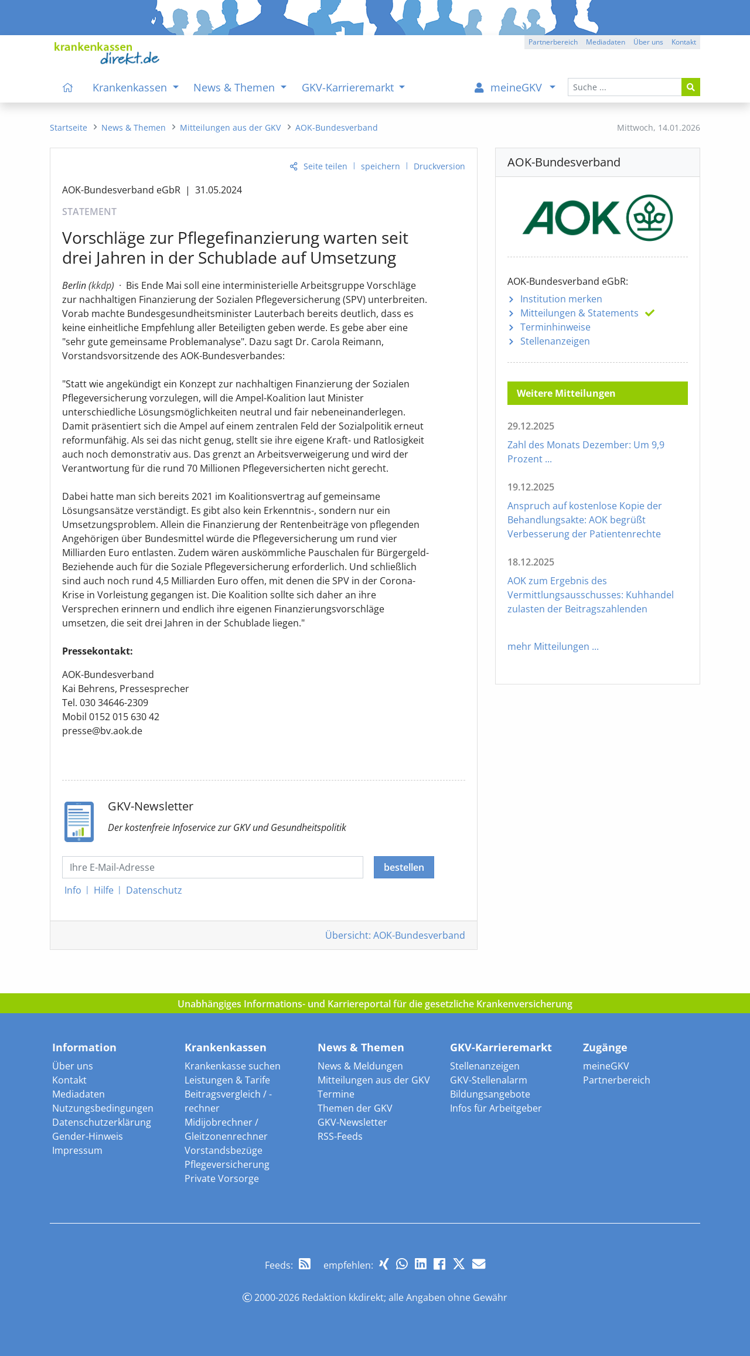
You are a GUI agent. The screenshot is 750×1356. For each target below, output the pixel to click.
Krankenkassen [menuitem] (131, 87)
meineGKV (606, 1065)
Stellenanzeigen (555, 341)
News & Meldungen (360, 1065)
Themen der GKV (355, 1108)
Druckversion (439, 166)
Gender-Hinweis (87, 1136)
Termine (336, 1094)
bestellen (404, 867)
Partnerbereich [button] (553, 42)
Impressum (77, 1150)
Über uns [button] (648, 42)
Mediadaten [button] (605, 42)
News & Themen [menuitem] (235, 87)
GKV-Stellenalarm (488, 1080)
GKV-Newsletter (352, 1122)
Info (72, 890)
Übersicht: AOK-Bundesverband (395, 935)
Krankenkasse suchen (233, 1065)
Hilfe (104, 890)
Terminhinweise (555, 327)
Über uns (72, 1065)
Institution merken (561, 298)
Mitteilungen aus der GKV (374, 1080)
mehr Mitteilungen (548, 646)
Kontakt (69, 1080)
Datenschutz (154, 890)
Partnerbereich (616, 1080)
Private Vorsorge (222, 1178)
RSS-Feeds (340, 1136)
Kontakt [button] (683, 42)
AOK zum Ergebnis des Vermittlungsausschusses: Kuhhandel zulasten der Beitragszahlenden (590, 594)
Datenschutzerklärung (101, 1122)
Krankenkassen (226, 1047)
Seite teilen (325, 166)
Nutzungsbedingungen (103, 1108)
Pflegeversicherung (227, 1164)
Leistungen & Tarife (227, 1080)
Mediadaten (78, 1094)
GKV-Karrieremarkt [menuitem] (349, 87)
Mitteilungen (579, 312)
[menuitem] (68, 87)
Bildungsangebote (490, 1094)
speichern (380, 166)
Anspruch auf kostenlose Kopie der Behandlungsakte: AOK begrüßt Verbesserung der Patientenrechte (584, 519)
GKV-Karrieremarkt (501, 1047)
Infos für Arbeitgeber (496, 1108)
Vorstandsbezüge (223, 1150)
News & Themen (361, 1047)
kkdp (101, 285)
